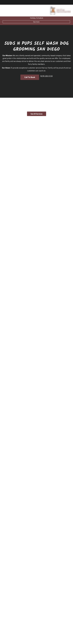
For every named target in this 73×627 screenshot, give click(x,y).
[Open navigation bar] (3, 10)
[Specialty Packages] (10, 591)
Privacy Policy (44, 618)
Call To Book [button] (29, 77)
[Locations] (5, 568)
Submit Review (36, 346)
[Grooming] (7, 587)
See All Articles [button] (36, 423)
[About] (4, 572)
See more (36, 21)
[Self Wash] (7, 595)
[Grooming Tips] (6, 576)
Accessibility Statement (31, 618)
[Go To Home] (60, 10)
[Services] (4, 583)
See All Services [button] (37, 113)
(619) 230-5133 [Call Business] (7, 479)
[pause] (36, 288)
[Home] (4, 564)
